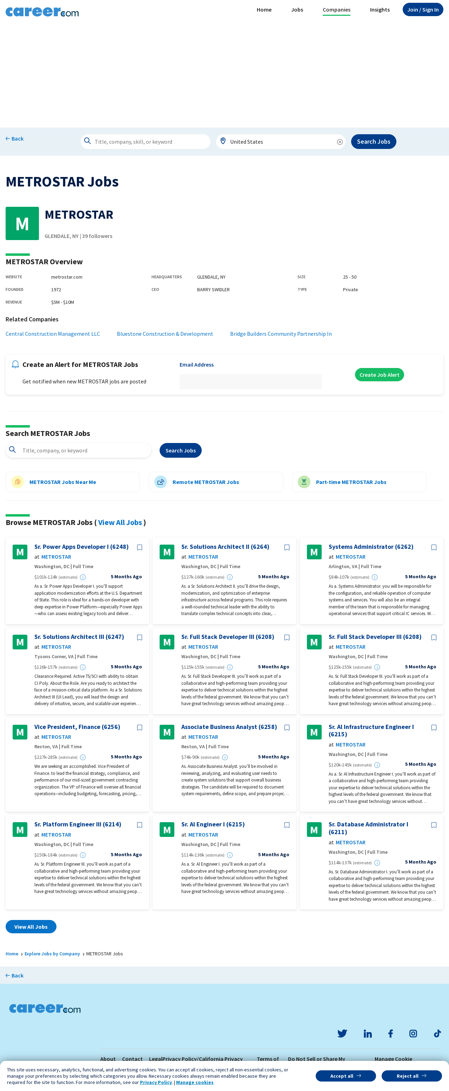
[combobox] (281, 141)
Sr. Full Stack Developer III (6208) (227, 637)
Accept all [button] (341, 1076)
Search (181, 450)
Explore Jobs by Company (52, 953)
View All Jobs (120, 522)
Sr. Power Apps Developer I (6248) (81, 547)
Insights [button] (380, 9)
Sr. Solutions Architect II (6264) (225, 547)
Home (264, 9)
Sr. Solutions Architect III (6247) (79, 637)
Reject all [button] (407, 1076)
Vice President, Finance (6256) (77, 727)
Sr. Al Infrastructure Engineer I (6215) (371, 730)
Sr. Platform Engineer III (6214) (77, 824)
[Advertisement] (224, 75)
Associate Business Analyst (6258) (229, 727)
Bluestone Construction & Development (165, 333)
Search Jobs (373, 141)
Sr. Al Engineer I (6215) (213, 824)
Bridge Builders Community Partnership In (281, 333)
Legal (155, 1058)
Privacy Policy (156, 1082)
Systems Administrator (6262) (371, 547)
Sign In (423, 9)
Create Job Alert (380, 374)
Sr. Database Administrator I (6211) (368, 828)
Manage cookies (195, 1082)
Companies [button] (336, 9)
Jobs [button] (297, 9)
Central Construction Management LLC (53, 333)
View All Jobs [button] (31, 926)
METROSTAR (56, 556)
